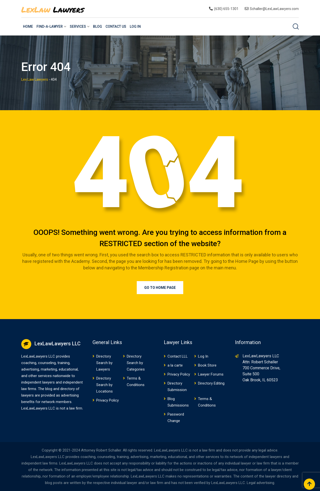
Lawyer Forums (211, 374)
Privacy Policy (107, 400)
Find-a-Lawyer (49, 26)
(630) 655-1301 (226, 9)
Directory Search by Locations (104, 385)
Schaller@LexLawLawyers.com (274, 9)
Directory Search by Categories (136, 363)
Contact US (116, 26)
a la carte (175, 365)
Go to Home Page (160, 288)
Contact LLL (178, 356)
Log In (135, 26)
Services (78, 26)
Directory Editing (211, 383)
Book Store (207, 365)
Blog (97, 26)
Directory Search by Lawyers (104, 363)
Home (28, 26)
